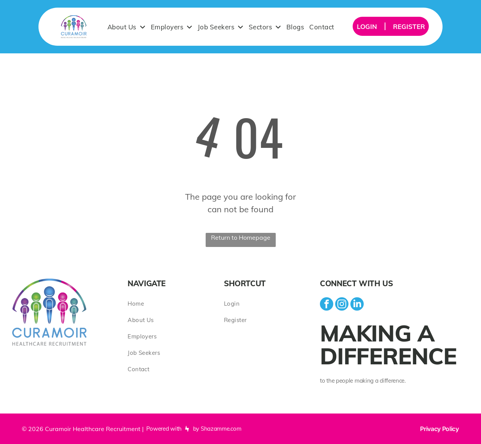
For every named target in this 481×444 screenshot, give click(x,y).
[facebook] (326, 305)
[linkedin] (357, 305)
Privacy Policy (439, 429)
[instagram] (341, 305)
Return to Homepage (240, 237)
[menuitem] (126, 27)
